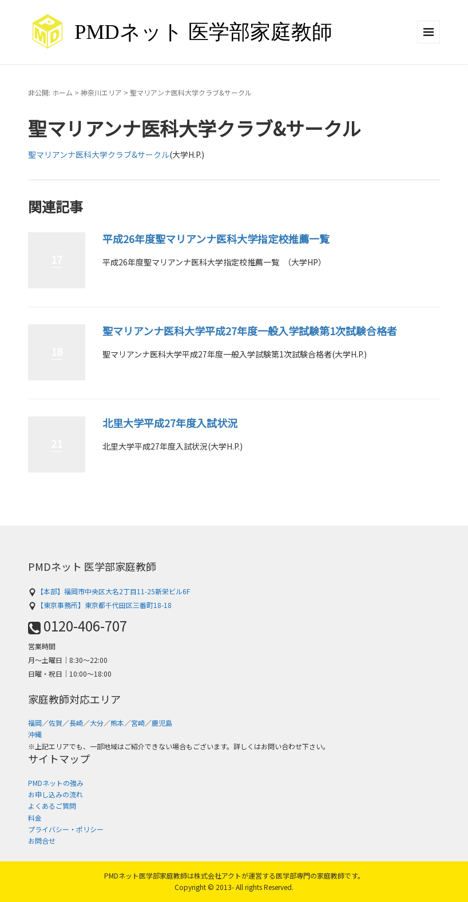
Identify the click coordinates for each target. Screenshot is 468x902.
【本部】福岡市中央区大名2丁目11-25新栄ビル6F (109, 591)
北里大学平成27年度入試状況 (169, 422)
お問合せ (41, 840)
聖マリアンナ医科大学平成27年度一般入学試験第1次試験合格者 (249, 330)
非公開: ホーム (50, 92)
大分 (97, 723)
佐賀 (55, 723)
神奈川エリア (101, 92)
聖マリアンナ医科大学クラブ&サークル (98, 154)
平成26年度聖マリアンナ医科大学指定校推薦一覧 (216, 238)
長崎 (76, 723)
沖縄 (35, 734)
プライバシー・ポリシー (66, 829)
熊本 (117, 723)
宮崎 (138, 723)
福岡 (35, 723)
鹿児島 (162, 723)
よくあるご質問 (52, 805)
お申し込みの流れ (55, 794)
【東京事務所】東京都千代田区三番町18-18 (100, 605)
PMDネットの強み (56, 783)
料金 (35, 817)
